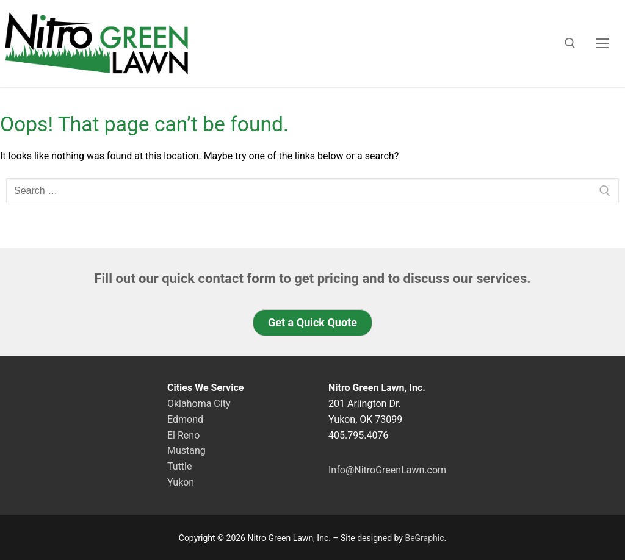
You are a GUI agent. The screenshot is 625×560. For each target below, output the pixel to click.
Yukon (180, 482)
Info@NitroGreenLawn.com (387, 470)
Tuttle (179, 466)
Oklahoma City (198, 403)
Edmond (185, 419)
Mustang (186, 450)
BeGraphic (424, 538)
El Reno (183, 435)
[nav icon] (602, 43)
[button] (312, 322)
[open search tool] (570, 43)
